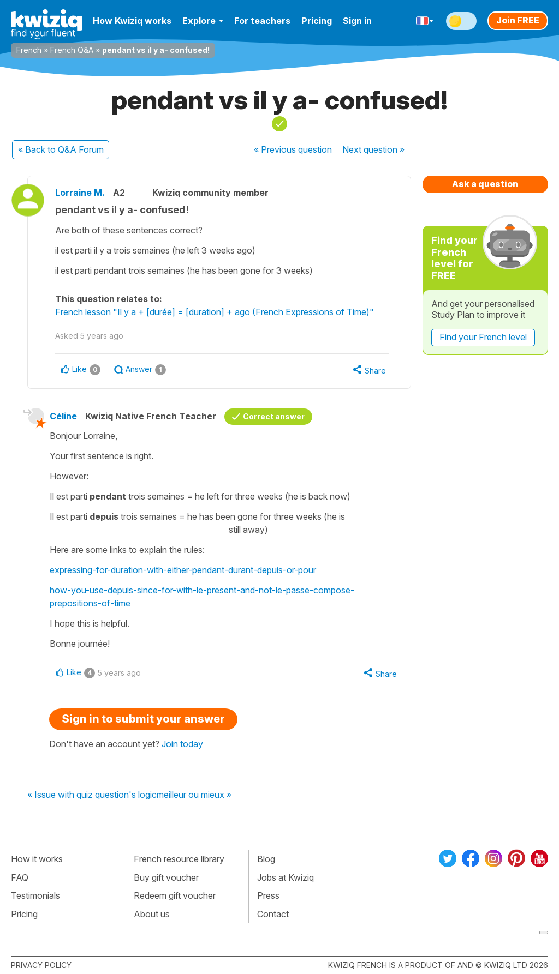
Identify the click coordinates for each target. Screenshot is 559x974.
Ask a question (485, 183)
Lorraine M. (80, 192)
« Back (61, 149)
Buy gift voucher (166, 877)
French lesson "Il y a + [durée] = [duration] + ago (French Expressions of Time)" (214, 311)
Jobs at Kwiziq (285, 877)
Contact (273, 914)
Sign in (357, 20)
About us (152, 914)
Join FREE (517, 20)
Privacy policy (41, 965)
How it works (37, 858)
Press (268, 895)
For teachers (262, 20)
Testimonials (35, 895)
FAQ (19, 877)
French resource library (179, 858)
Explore (202, 20)
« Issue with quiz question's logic (92, 795)
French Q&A (71, 50)
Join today (182, 743)
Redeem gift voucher (175, 895)
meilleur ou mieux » (194, 795)
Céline (63, 416)
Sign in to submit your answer (143, 718)
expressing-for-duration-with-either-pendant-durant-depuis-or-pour (183, 569)
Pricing (316, 20)
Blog (266, 858)
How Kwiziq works (132, 20)
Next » (373, 149)
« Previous (293, 149)
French (28, 50)
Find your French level (483, 337)
